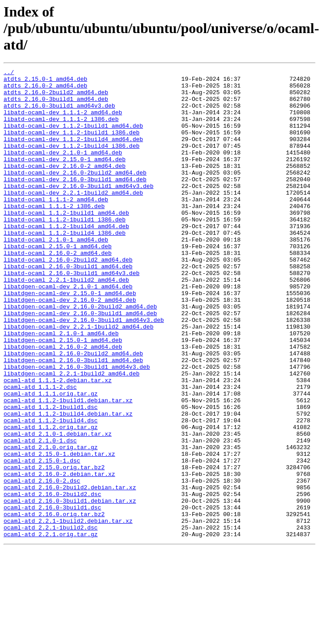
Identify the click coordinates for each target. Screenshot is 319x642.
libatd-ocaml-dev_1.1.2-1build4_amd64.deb (73, 154)
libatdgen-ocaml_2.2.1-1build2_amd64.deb (71, 435)
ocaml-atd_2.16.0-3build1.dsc (52, 596)
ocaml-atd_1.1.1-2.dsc (40, 451)
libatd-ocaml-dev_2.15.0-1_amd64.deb (65, 178)
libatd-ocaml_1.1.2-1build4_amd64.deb (66, 258)
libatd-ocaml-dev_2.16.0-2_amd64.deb (65, 186)
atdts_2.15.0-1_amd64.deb (45, 81)
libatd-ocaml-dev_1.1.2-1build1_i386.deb (71, 146)
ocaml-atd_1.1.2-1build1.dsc (51, 475)
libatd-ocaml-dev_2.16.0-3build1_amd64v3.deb (78, 210)
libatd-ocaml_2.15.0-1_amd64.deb (58, 282)
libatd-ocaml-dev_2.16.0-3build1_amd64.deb (75, 202)
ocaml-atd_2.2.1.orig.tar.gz (51, 628)
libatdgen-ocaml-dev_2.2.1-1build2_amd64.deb (78, 379)
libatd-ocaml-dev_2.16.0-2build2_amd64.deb (75, 194)
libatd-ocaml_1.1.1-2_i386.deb (54, 234)
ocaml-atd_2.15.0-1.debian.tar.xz (59, 531)
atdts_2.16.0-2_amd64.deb (45, 89)
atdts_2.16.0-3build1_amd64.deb (56, 105)
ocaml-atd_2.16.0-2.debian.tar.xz (59, 555)
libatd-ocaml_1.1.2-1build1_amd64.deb (66, 242)
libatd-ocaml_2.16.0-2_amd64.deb (58, 290)
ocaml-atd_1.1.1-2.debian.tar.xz (58, 443)
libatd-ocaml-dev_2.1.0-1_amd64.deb (63, 170)
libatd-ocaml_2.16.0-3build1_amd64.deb (68, 306)
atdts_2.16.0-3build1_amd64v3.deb (59, 113)
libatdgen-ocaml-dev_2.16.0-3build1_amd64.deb (80, 363)
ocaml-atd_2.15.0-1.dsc (42, 539)
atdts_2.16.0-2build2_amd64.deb (56, 97)
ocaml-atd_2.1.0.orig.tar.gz (51, 523)
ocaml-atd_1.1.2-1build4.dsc (51, 491)
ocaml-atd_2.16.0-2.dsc (42, 563)
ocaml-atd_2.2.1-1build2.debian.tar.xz (68, 612)
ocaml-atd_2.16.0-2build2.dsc (52, 579)
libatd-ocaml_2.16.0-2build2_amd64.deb (68, 298)
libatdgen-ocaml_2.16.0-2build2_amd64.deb (73, 411)
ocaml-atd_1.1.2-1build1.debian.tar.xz (68, 467)
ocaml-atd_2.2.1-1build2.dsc (51, 620)
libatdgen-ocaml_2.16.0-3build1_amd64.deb (73, 419)
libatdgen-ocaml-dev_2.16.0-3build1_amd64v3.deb (84, 371)
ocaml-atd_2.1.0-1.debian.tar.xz (58, 507)
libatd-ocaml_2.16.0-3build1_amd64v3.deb (71, 314)
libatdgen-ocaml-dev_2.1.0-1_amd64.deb (68, 330)
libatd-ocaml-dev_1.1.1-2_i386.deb (61, 129)
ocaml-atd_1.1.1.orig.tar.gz (51, 459)
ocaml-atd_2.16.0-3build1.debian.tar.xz (70, 588)
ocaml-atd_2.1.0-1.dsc (40, 515)
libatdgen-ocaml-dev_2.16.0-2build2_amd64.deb (80, 354)
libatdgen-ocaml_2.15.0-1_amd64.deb (63, 395)
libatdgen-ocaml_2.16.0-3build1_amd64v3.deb (77, 427)
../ (9, 73)
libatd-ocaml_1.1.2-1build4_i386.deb (65, 266)
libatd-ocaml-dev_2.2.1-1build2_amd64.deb (73, 218)
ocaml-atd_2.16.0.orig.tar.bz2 (54, 604)
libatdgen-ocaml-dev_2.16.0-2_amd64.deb (70, 346)
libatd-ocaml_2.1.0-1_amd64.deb (56, 274)
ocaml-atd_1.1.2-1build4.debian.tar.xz (68, 483)
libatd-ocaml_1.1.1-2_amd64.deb (56, 226)
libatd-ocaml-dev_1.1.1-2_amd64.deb (63, 121)
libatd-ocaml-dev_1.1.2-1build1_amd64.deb (73, 137)
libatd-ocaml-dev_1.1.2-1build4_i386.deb (71, 162)
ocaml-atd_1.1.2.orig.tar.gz (51, 499)
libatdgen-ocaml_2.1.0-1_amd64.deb (61, 387)
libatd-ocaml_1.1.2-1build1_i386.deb (65, 250)
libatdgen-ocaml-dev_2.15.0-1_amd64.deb (70, 338)
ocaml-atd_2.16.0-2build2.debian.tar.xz (70, 571)
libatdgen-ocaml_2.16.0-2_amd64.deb (63, 403)
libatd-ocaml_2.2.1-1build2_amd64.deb (66, 322)
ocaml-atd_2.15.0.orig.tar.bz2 (54, 547)
